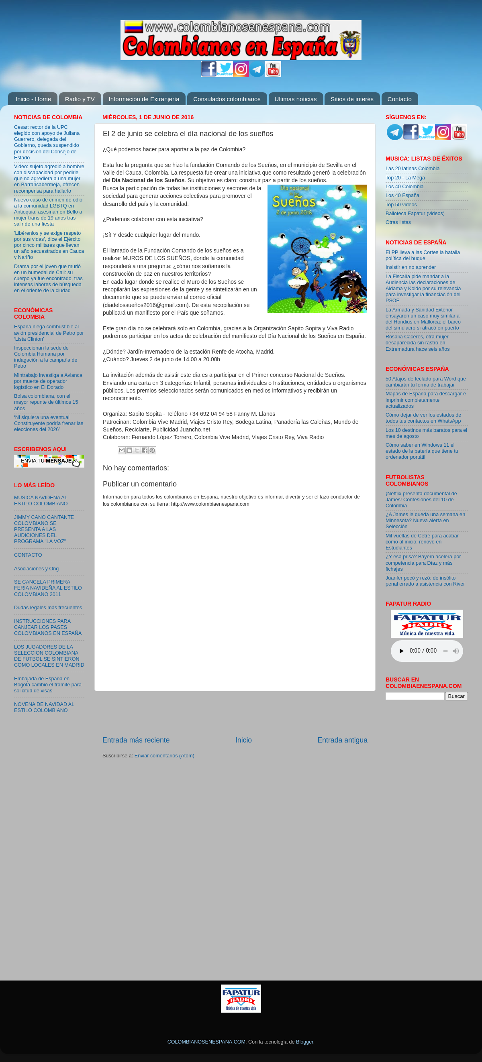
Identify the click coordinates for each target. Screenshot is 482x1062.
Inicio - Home (33, 99)
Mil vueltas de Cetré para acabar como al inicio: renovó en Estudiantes (422, 542)
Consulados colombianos (227, 99)
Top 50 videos (401, 205)
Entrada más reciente (136, 740)
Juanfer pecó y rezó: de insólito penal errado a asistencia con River (425, 581)
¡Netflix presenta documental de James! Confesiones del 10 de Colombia (421, 500)
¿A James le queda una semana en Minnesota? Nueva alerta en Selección (425, 520)
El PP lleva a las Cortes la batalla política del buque (423, 255)
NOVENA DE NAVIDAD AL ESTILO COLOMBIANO (44, 707)
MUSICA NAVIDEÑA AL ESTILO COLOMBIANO (41, 501)
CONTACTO (28, 555)
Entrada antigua (343, 740)
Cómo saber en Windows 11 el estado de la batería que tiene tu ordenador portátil (422, 451)
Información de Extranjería (144, 99)
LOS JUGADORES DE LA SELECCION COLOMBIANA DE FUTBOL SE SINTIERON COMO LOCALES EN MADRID (49, 656)
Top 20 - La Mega (405, 178)
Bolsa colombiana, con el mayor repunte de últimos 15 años (46, 402)
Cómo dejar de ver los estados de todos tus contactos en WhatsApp (423, 418)
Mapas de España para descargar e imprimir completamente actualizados (426, 400)
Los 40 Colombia (405, 186)
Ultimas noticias (296, 99)
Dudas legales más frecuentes (48, 607)
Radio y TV (80, 99)
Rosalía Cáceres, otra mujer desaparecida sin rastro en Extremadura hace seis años (418, 343)
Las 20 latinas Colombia (412, 168)
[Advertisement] (38, 849)
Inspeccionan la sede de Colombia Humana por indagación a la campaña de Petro (46, 357)
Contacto (400, 99)
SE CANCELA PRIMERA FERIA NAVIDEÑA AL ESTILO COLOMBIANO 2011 (48, 588)
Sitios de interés (352, 99)
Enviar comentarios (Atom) (164, 756)
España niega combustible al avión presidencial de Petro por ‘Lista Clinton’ (49, 333)
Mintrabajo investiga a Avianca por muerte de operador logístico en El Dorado (48, 381)
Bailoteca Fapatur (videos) (415, 213)
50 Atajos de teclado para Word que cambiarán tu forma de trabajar (426, 382)
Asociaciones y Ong (36, 569)
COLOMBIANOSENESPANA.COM (206, 1042)
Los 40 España (402, 195)
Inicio (243, 740)
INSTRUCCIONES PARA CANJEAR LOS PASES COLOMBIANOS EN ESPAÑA (48, 627)
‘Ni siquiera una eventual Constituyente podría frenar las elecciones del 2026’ (48, 423)
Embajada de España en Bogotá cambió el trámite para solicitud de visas (48, 685)
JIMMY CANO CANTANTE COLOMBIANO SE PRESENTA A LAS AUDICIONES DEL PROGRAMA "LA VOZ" (44, 529)
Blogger (304, 1042)
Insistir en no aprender (411, 267)
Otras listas (398, 222)
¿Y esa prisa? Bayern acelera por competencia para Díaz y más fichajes (423, 563)
